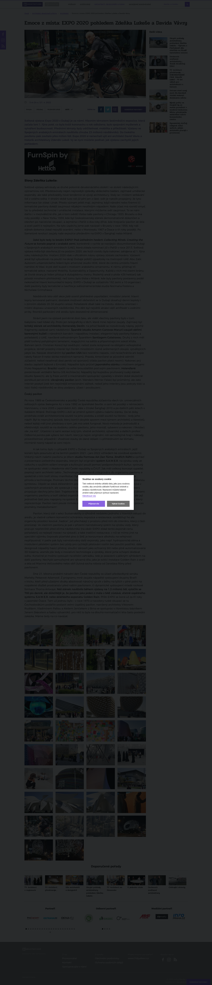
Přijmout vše (93, 504)
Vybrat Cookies (118, 504)
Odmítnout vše (89, 496)
